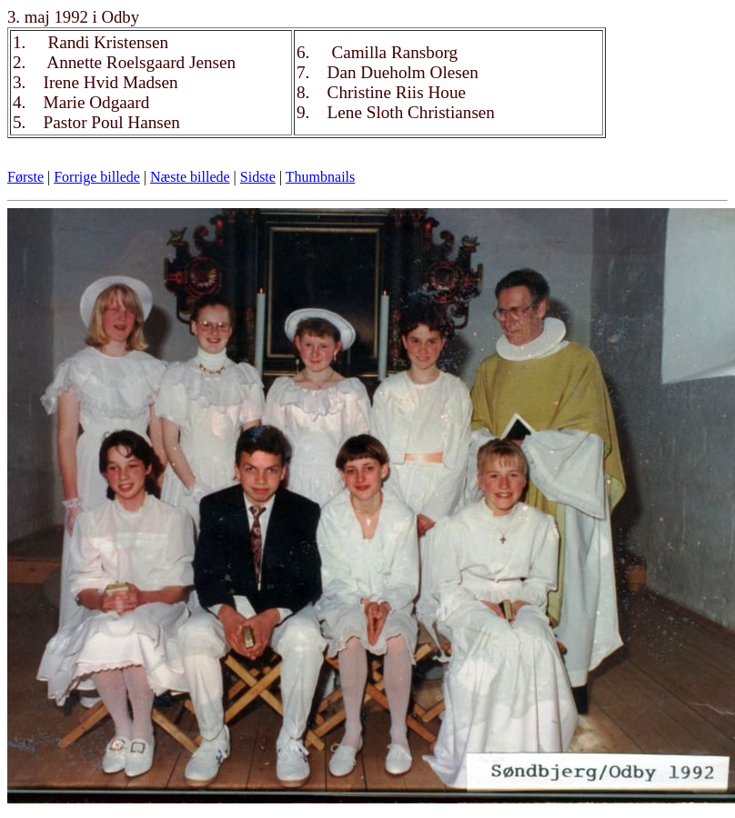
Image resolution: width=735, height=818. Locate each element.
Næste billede (190, 177)
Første (25, 177)
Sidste (258, 177)
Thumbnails (320, 177)
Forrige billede (97, 177)
